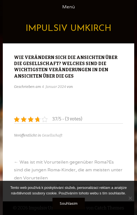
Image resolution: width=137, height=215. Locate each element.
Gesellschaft (52, 135)
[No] (130, 198)
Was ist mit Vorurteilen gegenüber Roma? (68, 170)
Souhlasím (69, 203)
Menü (68, 7)
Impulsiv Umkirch (68, 28)
